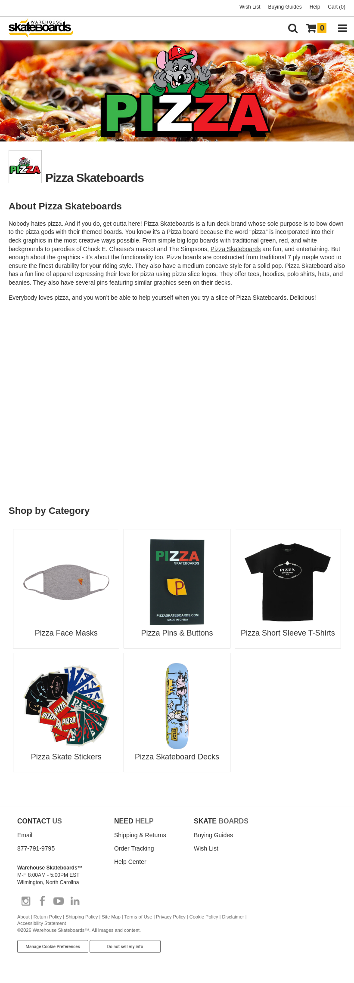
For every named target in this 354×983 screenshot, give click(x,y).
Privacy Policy (170, 916)
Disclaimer (233, 916)
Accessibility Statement (41, 923)
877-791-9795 (36, 848)
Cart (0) (336, 7)
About (23, 916)
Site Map (111, 916)
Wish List (250, 7)
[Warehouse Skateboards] (45, 29)
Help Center (130, 861)
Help (315, 7)
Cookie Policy (203, 916)
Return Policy (48, 916)
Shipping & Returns (140, 835)
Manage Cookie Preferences (52, 946)
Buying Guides (285, 7)
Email (24, 835)
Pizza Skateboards (236, 249)
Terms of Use (138, 916)
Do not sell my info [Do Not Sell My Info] (125, 946)
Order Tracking (134, 848)
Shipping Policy (81, 916)
